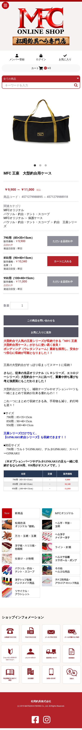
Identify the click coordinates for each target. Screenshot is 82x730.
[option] (41, 128)
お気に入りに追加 (41, 332)
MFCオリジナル (14, 210)
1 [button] (35, 166)
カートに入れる (63, 261)
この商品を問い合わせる (41, 320)
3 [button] (46, 166)
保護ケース (35, 218)
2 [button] (41, 166)
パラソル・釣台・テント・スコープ (27, 214)
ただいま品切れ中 (63, 241)
